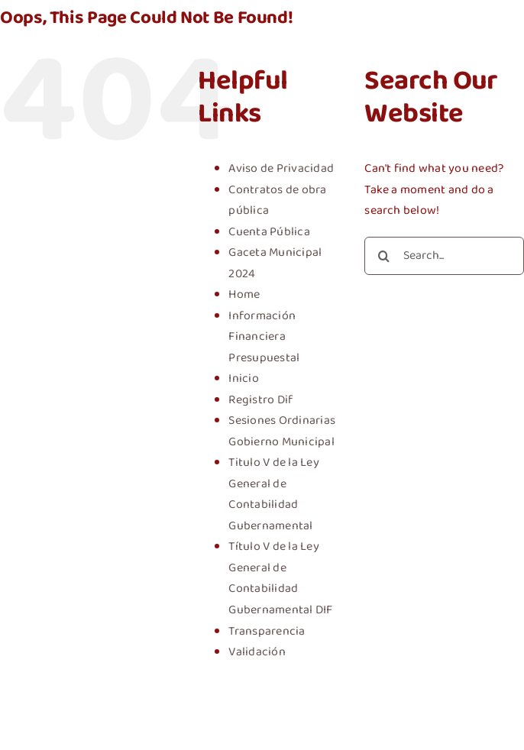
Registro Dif (260, 399)
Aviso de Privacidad (281, 168)
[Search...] (444, 256)
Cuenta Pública (268, 231)
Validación (256, 651)
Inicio (243, 378)
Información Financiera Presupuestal (263, 336)
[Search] (383, 256)
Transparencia (266, 631)
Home (244, 294)
